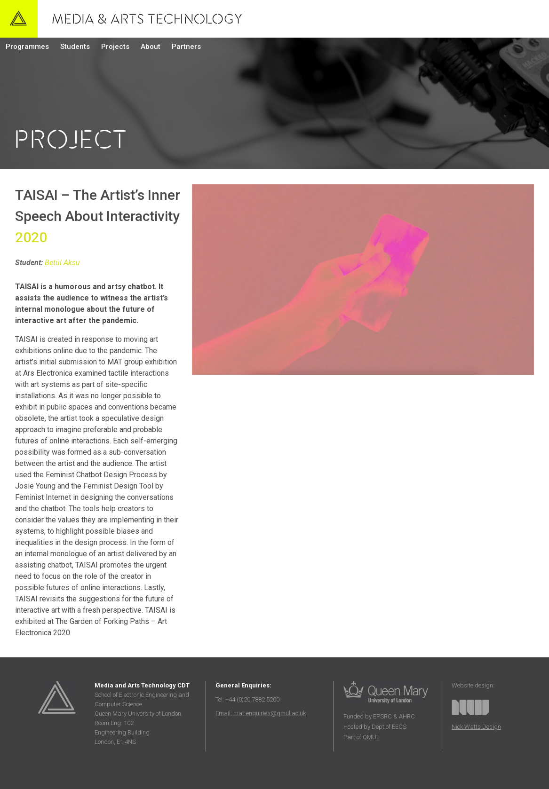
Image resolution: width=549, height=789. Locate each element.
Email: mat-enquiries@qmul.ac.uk (260, 713)
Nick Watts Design (476, 726)
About (150, 46)
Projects (115, 46)
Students (75, 46)
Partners (186, 46)
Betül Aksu (62, 262)
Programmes (27, 46)
